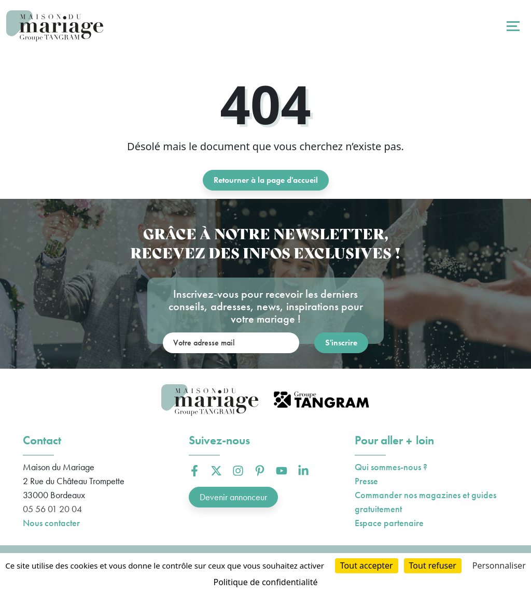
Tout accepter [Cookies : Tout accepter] (366, 565)
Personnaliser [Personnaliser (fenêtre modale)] (499, 565)
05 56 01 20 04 (52, 509)
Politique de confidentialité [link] (265, 582)
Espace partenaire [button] (389, 523)
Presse (366, 481)
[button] (194, 470)
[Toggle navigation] (512, 26)
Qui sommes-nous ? (391, 467)
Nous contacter (51, 523)
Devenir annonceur (233, 497)
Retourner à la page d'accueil (266, 180)
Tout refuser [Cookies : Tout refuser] (432, 565)
